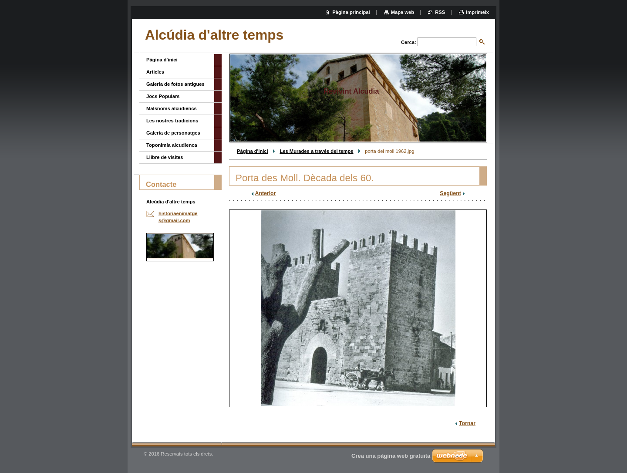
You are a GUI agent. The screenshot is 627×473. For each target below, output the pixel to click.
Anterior (265, 193)
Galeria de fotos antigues (175, 84)
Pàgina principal (351, 12)
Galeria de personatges (173, 132)
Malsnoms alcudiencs (171, 108)
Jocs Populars (162, 96)
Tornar (467, 423)
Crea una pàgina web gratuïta (390, 456)
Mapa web (402, 12)
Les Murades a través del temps (316, 151)
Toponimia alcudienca (171, 145)
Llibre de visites (164, 157)
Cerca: (408, 42)
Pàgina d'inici (252, 151)
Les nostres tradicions (172, 120)
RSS (440, 12)
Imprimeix (477, 12)
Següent (450, 193)
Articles (155, 71)
